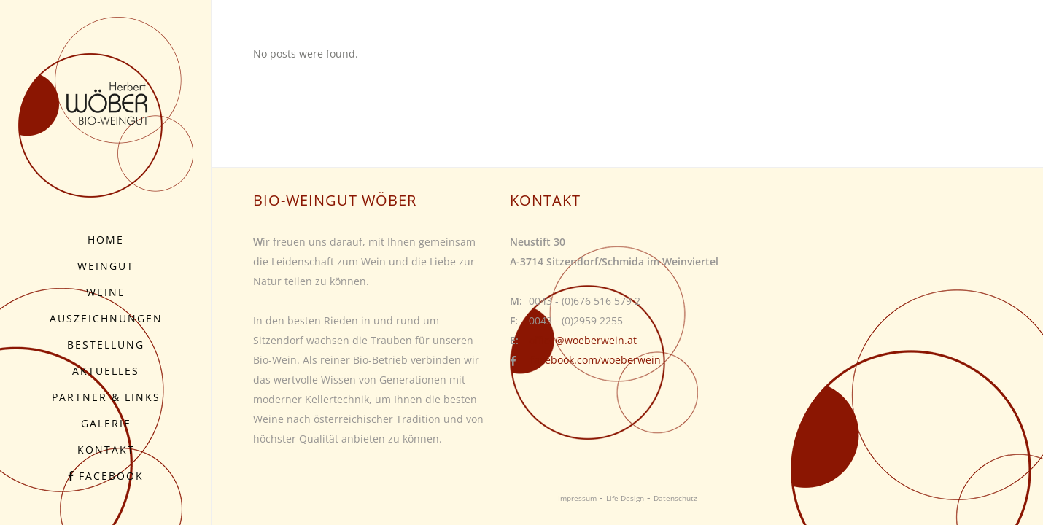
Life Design (625, 498)
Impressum (577, 498)
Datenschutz (675, 498)
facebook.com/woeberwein (595, 360)
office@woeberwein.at (583, 340)
